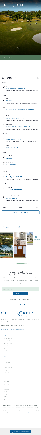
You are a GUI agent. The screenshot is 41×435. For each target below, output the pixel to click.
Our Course (7, 387)
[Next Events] (37, 208)
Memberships (7, 392)
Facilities (6, 395)
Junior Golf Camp (11, 165)
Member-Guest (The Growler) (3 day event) (18, 127)
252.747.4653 (5, 330)
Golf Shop (6, 397)
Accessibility (10, 426)
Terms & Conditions (28, 426)
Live (5, 336)
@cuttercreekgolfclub (6, 228)
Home (3, 58)
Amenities (6, 346)
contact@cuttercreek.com (17, 330)
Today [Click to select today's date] (20, 208)
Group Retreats (7, 371)
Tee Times (6, 382)
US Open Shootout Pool (12, 148)
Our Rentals (7, 363)
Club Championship (11, 199)
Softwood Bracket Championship (15, 119)
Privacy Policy (31, 413)
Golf (6, 379)
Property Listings (8, 339)
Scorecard (6, 390)
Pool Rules (6, 351)
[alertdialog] (20, 431)
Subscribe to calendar (19, 213)
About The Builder (8, 341)
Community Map (8, 368)
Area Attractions (8, 344)
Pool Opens (9, 101)
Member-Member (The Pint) (13, 140)
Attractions (6, 373)
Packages (6, 360)
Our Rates (6, 385)
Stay (5, 357)
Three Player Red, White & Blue (15, 177)
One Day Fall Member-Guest (14, 190)
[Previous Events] (4, 208)
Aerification (9, 159)
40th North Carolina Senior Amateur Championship (20, 110)
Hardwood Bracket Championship (15, 89)
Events (5, 349)
